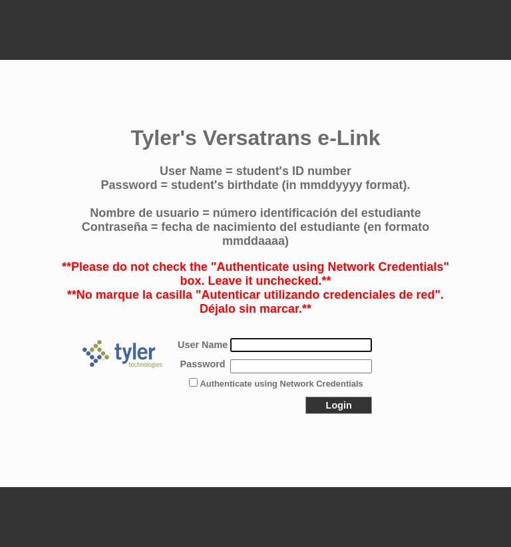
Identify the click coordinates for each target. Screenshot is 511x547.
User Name (203, 344)
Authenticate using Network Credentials (281, 384)
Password (203, 364)
